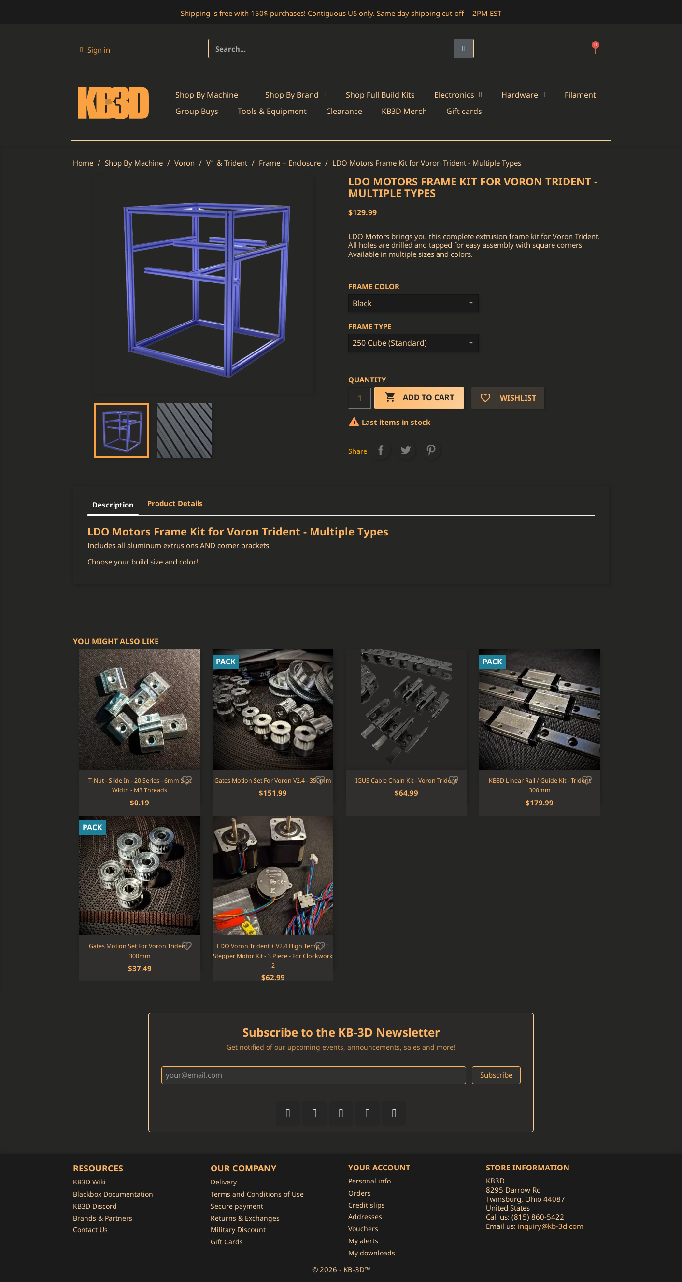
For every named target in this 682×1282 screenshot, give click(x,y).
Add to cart (419, 397)
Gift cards (464, 111)
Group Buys (196, 111)
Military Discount (238, 1229)
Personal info (369, 1180)
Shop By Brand (296, 94)
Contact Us (90, 1229)
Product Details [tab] (175, 503)
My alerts (363, 1240)
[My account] (95, 50)
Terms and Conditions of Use (257, 1193)
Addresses (365, 1216)
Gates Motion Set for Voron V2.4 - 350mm (272, 780)
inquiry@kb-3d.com (550, 1226)
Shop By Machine (210, 94)
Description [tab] (113, 504)
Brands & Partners (102, 1218)
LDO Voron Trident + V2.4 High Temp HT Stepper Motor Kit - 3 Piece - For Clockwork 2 (273, 956)
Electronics (458, 94)
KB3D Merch (404, 111)
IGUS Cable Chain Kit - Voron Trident (406, 780)
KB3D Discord (95, 1206)
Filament (580, 94)
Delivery (224, 1181)
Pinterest (430, 450)
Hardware (523, 94)
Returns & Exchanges (245, 1218)
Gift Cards (227, 1241)
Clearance (344, 111)
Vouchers (363, 1228)
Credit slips (366, 1205)
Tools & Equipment (272, 111)
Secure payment (237, 1206)
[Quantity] (359, 398)
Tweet (405, 450)
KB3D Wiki (89, 1181)
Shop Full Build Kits (380, 94)
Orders (359, 1192)
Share (380, 450)
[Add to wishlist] (187, 779)
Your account (379, 1167)
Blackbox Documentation (113, 1193)
